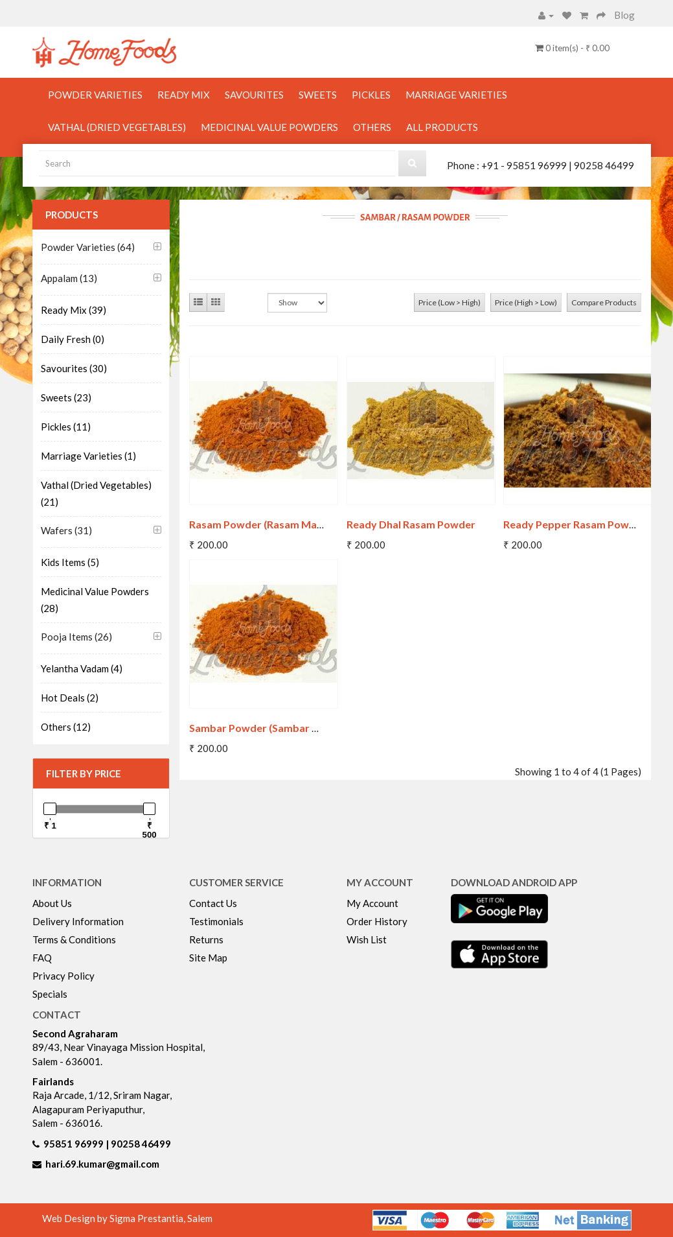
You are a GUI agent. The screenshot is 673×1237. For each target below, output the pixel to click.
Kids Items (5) (70, 562)
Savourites (254, 94)
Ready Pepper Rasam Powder (574, 524)
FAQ (42, 957)
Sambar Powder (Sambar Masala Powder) (289, 728)
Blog (624, 15)
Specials (49, 994)
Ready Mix (183, 94)
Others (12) (66, 727)
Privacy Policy (63, 976)
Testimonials (216, 921)
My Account (372, 903)
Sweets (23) (66, 397)
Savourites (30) (74, 368)
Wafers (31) (66, 530)
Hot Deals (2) (69, 697)
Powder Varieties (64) (88, 247)
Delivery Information (78, 921)
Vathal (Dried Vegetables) (117, 127)
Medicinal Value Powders (269, 127)
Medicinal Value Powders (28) (95, 599)
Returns (206, 939)
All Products (442, 127)
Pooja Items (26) (76, 636)
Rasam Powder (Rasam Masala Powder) (284, 524)
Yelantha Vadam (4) (81, 668)
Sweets (318, 94)
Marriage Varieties (456, 94)
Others (372, 127)
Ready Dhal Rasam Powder (411, 524)
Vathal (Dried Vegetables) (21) (96, 493)
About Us (52, 903)
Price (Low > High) (449, 302)
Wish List (367, 939)
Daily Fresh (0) (72, 339)
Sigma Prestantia (146, 1218)
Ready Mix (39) (73, 310)
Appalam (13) (69, 278)
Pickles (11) (66, 426)
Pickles (371, 94)
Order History (377, 921)
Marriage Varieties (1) (88, 456)
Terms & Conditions (74, 939)
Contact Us (213, 903)
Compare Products (604, 302)
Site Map (208, 957)
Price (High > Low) (526, 302)
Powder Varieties (95, 94)
